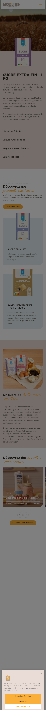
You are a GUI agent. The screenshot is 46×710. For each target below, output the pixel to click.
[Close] (41, 690)
